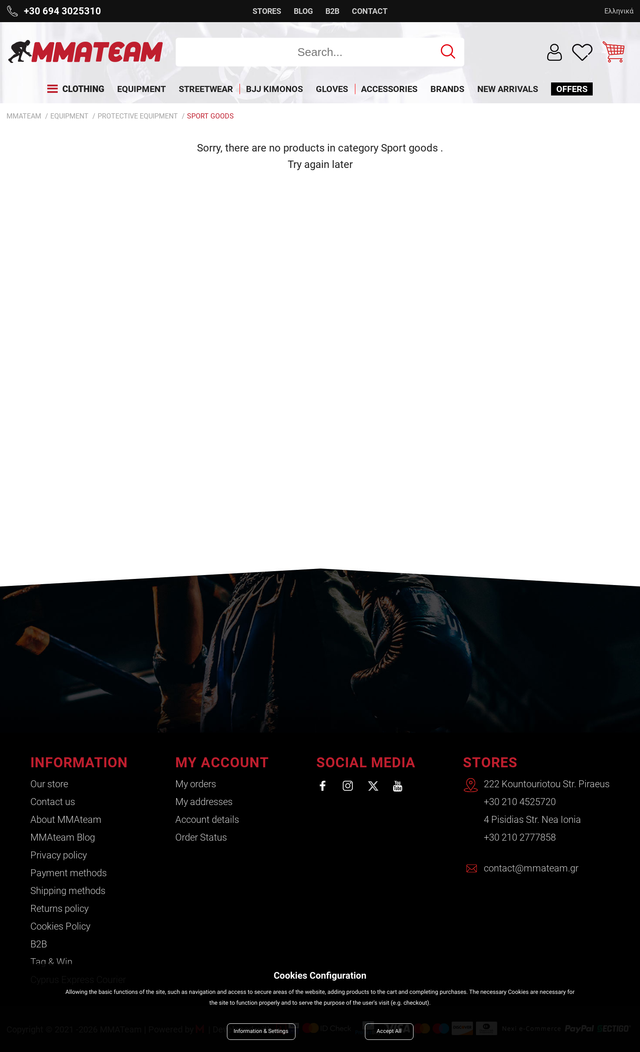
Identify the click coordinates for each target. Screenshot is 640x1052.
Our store (49, 784)
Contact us (52, 801)
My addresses (204, 801)
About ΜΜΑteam (66, 819)
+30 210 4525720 (520, 801)
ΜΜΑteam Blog (62, 837)
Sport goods (210, 116)
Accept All (389, 1031)
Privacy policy (58, 855)
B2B (332, 11)
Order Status (201, 837)
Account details (207, 819)
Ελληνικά (618, 11)
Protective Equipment (138, 116)
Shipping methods (67, 890)
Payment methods (68, 873)
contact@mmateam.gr (531, 868)
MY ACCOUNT (222, 762)
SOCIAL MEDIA (366, 762)
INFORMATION (79, 762)
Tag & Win (51, 962)
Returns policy (59, 908)
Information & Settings (261, 1031)
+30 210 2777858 (520, 837)
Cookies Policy (60, 926)
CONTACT (369, 11)
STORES (267, 11)
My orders (195, 784)
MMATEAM (24, 116)
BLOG (303, 11)
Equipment (69, 116)
